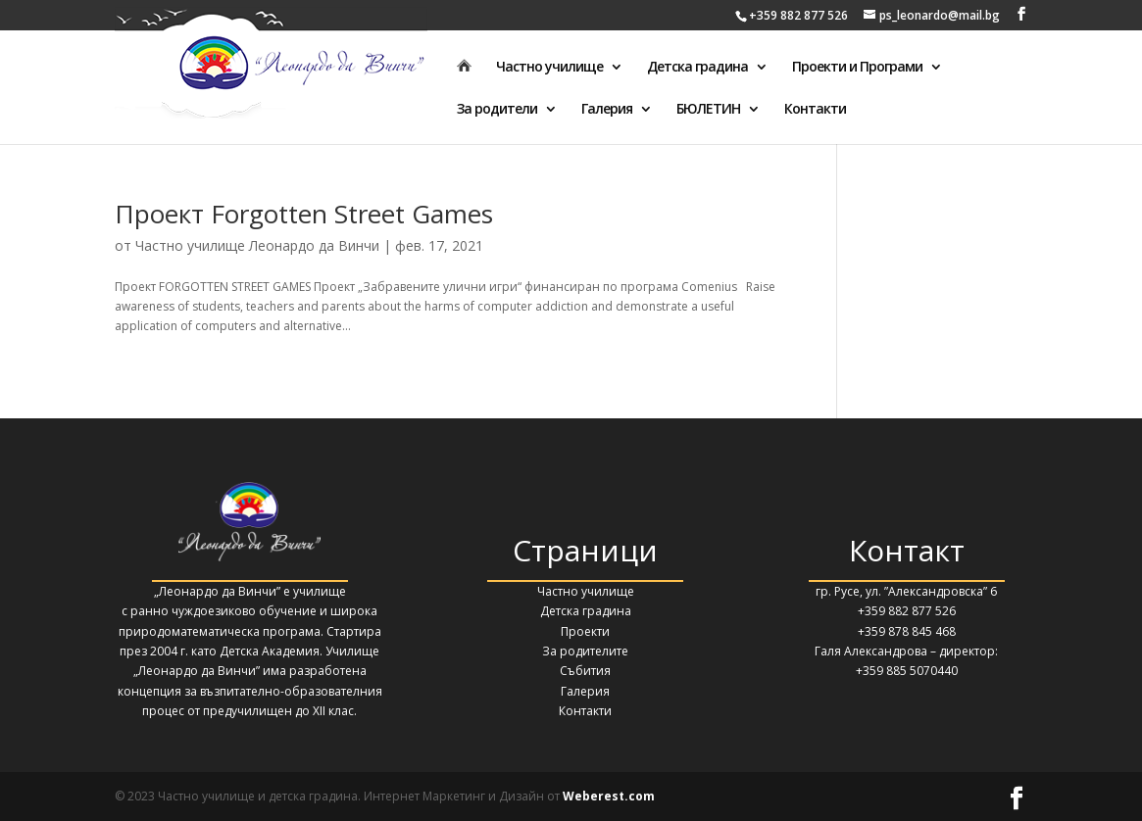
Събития (585, 670)
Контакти (815, 110)
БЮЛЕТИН (708, 110)
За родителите (585, 651)
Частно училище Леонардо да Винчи (257, 245)
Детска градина (697, 67)
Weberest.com (609, 796)
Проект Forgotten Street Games (304, 213)
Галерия (606, 110)
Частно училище (549, 67)
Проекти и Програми (857, 67)
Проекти (585, 631)
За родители (497, 110)
